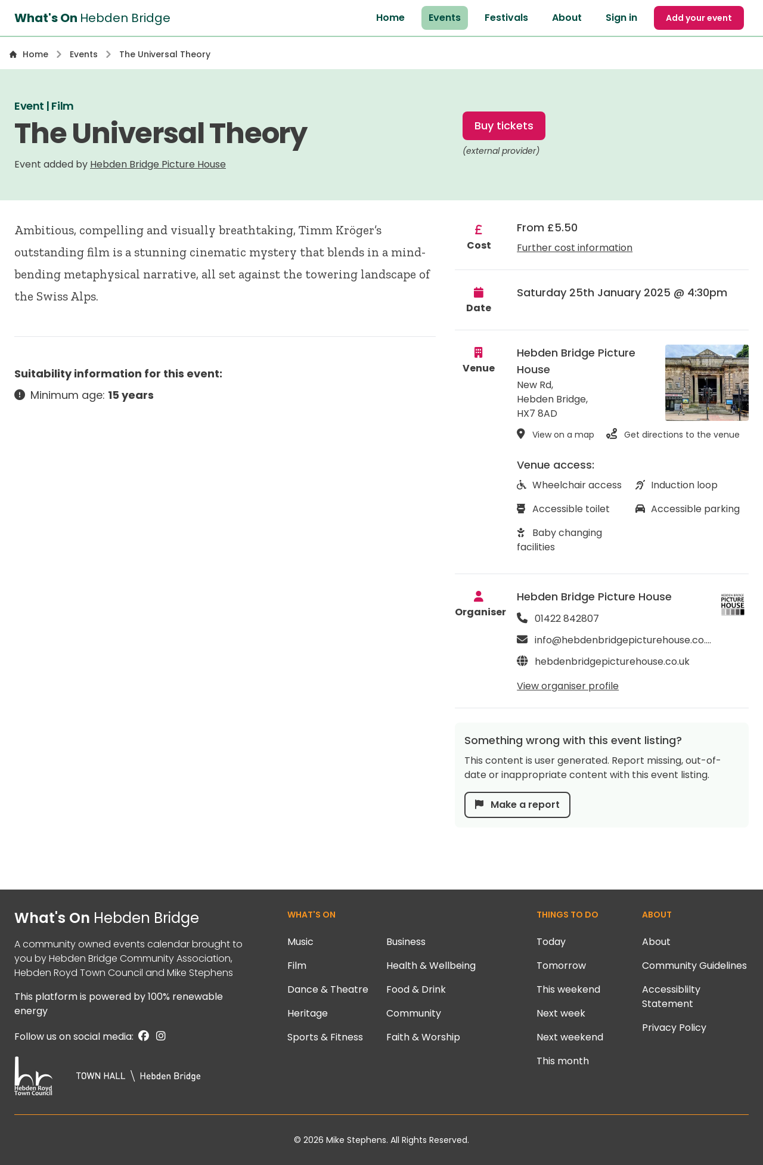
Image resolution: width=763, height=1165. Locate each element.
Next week (560, 1013)
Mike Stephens (200, 973)
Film (296, 965)
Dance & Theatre (327, 989)
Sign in (621, 17)
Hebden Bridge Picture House (158, 164)
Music (300, 942)
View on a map (555, 434)
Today (551, 942)
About (567, 17)
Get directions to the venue (673, 434)
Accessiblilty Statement (671, 997)
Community (413, 1013)
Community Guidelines (694, 965)
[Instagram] (158, 1036)
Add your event (699, 18)
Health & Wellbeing (431, 965)
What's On (106, 918)
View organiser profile (568, 686)
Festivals (506, 17)
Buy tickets (504, 125)
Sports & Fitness (325, 1037)
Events (445, 17)
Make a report (517, 804)
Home (390, 17)
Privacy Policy (674, 1027)
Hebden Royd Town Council (78, 973)
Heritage (307, 1013)
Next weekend (569, 1037)
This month (562, 1061)
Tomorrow (561, 965)
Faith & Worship (423, 1037)
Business (406, 942)
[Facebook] (142, 1036)
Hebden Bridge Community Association (140, 958)
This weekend (568, 989)
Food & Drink (416, 989)
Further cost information (574, 248)
